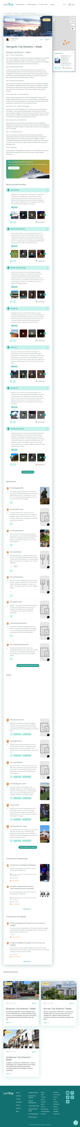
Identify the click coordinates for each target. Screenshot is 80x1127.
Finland (55, 1106)
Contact (18, 1096)
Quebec (55, 1102)
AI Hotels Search (33, 1114)
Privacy (18, 1108)
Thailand (43, 1097)
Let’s (8, 4)
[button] (65, 41)
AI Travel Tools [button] (42, 4)
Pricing (52, 4)
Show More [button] (27, 909)
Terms (18, 1105)
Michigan (55, 1111)
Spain (42, 1094)
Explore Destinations (32, 1102)
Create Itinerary (32, 4)
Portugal (43, 1102)
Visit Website (15, 881)
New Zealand (44, 1109)
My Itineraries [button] (20, 4)
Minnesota (56, 1104)
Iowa (54, 1099)
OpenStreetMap (67, 71)
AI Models (19, 1102)
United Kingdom (45, 1111)
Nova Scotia (56, 1094)
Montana (43, 1114)
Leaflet (60, 71)
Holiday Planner (33, 1093)
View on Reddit (16, 937)
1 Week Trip (16, 13)
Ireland (43, 1092)
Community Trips (7, 13)
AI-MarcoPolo (14, 39)
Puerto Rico (56, 1114)
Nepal (42, 1104)
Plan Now (14, 168)
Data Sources (32, 1117)
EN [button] (64, 4)
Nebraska (55, 1092)
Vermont (55, 1109)
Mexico (43, 1099)
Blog (17, 1111)
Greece (43, 1106)
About (18, 1093)
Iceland (55, 1097)
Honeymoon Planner (32, 1097)
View (9, 1023)
